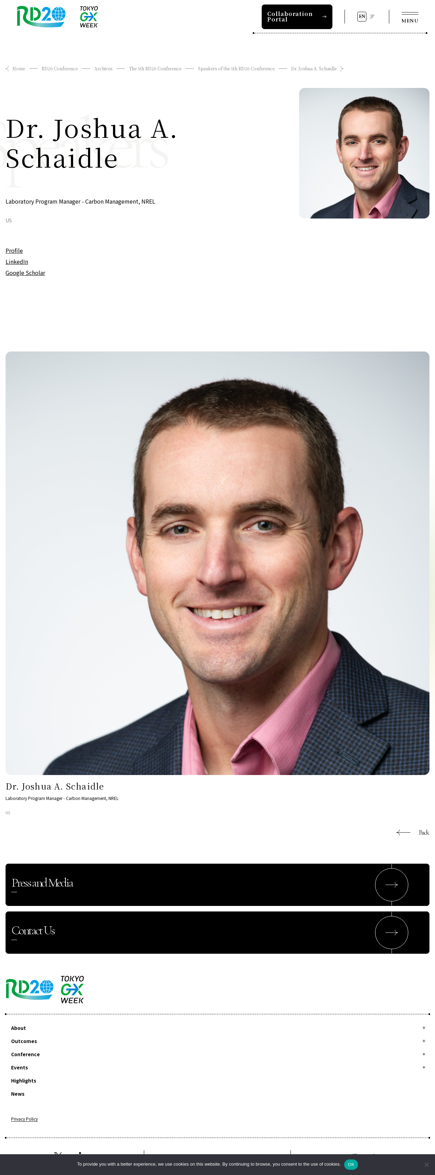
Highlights (23, 1080)
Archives (103, 68)
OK (351, 1164)
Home (18, 68)
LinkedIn (17, 261)
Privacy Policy (24, 1119)
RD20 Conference (60, 68)
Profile (14, 250)
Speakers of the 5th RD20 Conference (236, 68)
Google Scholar (25, 272)
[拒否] (426, 1164)
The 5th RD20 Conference (155, 68)
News (18, 1093)
